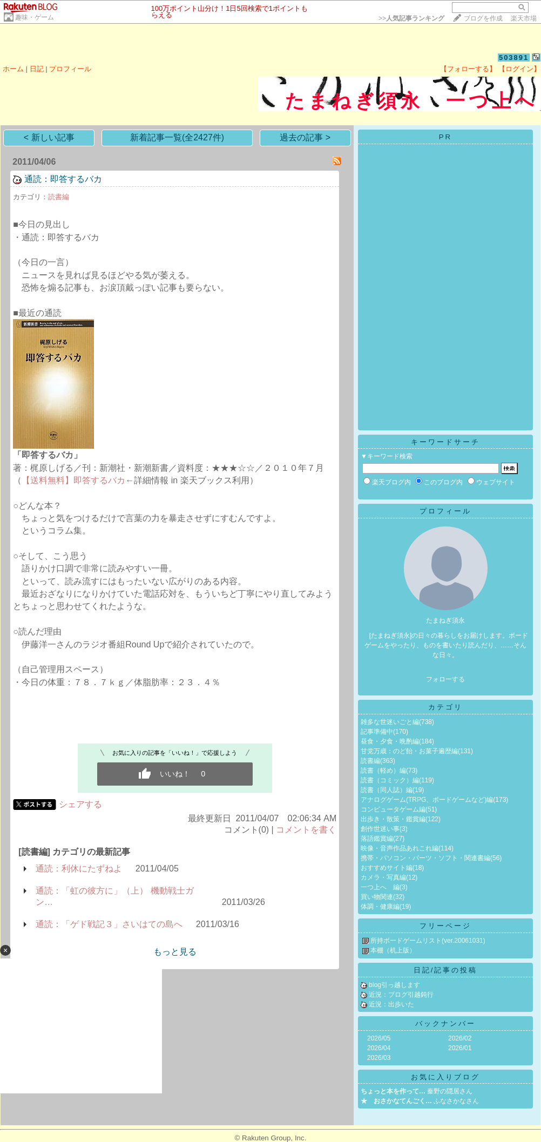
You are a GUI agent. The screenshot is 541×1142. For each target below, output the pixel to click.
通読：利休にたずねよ (79, 868)
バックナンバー (445, 1023)
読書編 (58, 197)
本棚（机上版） (393, 950)
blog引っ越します (394, 985)
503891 (514, 57)
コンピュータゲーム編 (393, 809)
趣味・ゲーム (34, 17)
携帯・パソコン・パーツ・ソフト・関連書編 (425, 858)
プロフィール (70, 69)
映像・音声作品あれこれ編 (399, 848)
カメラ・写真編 (383, 877)
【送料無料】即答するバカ (73, 480)
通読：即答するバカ (63, 179)
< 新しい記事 (49, 137)
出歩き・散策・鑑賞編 (393, 819)
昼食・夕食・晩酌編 (390, 741)
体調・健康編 (380, 906)
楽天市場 (524, 18)
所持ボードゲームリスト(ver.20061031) (427, 940)
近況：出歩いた (391, 1004)
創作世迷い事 (380, 829)
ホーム (13, 69)
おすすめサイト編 (386, 867)
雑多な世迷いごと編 (390, 722)
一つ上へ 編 (380, 887)
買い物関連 (377, 897)
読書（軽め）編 (383, 770)
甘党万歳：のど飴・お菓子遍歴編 (409, 751)
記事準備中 (377, 731)
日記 (37, 69)
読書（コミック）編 (390, 780)
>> (411, 18)
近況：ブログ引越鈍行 (401, 994)
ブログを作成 (483, 18)
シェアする (80, 804)
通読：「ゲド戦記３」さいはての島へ (109, 924)
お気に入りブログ (445, 1077)
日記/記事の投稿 (446, 970)
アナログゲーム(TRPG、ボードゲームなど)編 (427, 799)
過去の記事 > (305, 137)
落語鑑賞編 (377, 838)
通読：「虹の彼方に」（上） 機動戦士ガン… (114, 896)
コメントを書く (306, 829)
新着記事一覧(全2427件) (177, 137)
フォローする (445, 679)
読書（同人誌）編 (386, 790)
